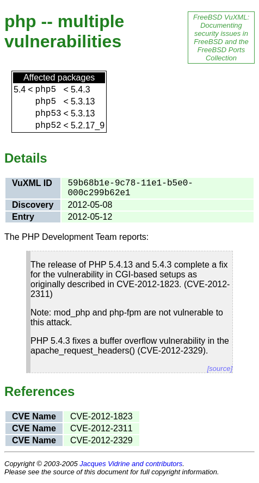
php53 (48, 114)
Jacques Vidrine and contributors (130, 464)
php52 (48, 126)
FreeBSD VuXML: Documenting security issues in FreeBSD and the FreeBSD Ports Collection (221, 37)
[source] (219, 368)
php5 (45, 90)
